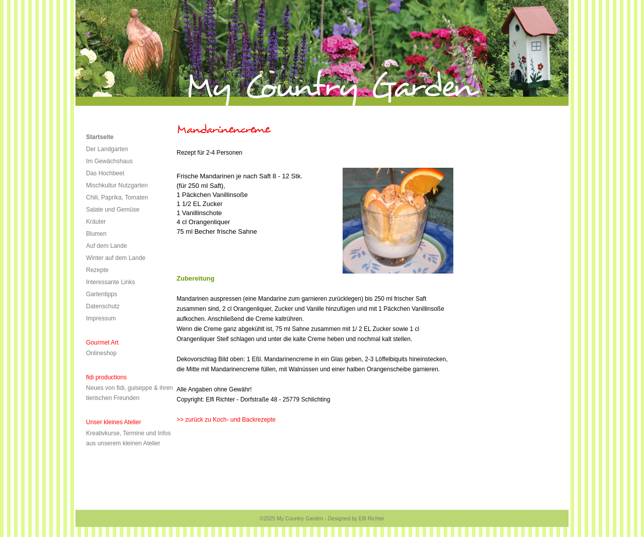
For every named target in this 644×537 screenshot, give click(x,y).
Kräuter (96, 221)
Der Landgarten (107, 149)
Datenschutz (103, 306)
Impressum (101, 318)
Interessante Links (110, 282)
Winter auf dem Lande (115, 257)
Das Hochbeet (105, 173)
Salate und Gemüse (112, 209)
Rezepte (97, 270)
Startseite (100, 137)
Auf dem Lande (106, 245)
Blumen (96, 233)
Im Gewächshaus (109, 161)
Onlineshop (101, 353)
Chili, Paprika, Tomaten (117, 197)
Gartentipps (101, 294)
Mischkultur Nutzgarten (117, 185)
